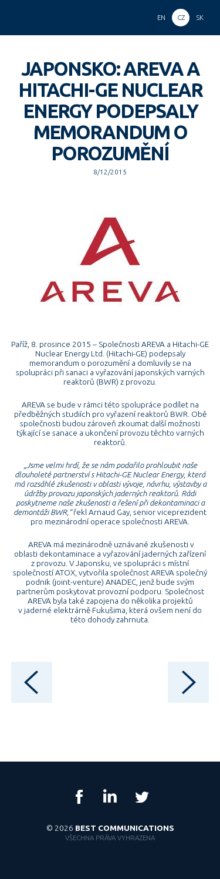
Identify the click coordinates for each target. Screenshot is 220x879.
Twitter (141, 797)
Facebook (79, 797)
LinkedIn (110, 797)
